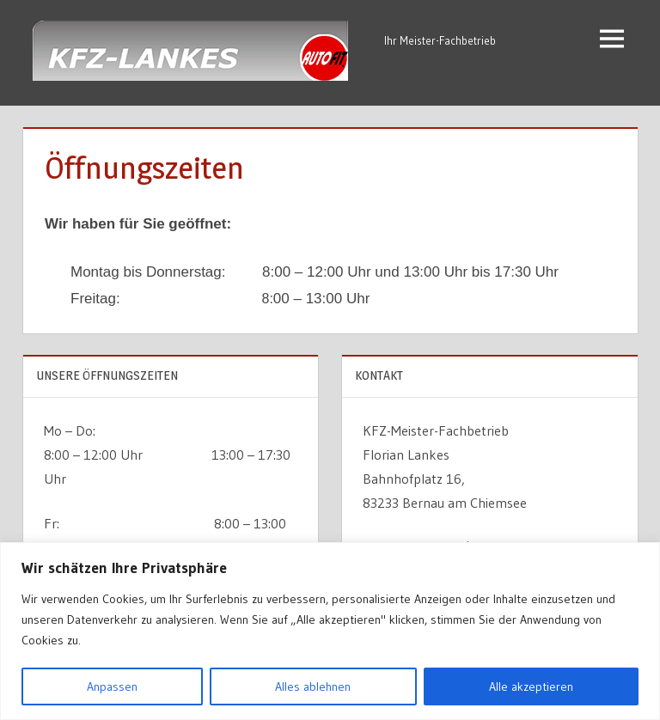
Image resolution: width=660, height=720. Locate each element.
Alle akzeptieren (531, 686)
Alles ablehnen (313, 686)
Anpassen (112, 686)
